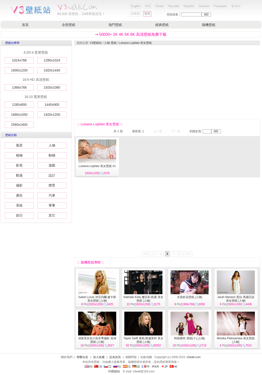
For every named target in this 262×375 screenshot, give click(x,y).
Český (159, 6)
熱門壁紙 (115, 25)
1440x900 (52, 104)
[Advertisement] (135, 82)
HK (173, 366)
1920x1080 (52, 87)
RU (117, 366)
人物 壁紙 (110, 43)
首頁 (25, 25)
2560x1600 (19, 125)
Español (189, 6)
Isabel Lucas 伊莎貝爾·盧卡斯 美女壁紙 (97, 298)
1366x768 (19, 87)
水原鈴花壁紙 (185, 297)
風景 (19, 145)
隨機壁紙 (208, 25)
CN (98, 366)
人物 (52, 145)
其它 (52, 215)
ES (127, 366)
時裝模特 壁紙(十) (185, 338)
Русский (173, 6)
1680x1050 (19, 115)
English (135, 6)
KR (155, 366)
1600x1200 (19, 70)
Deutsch (204, 6)
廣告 (19, 195)
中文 (148, 6)
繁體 (147, 13)
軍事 (52, 205)
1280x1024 (52, 60)
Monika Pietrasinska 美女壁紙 (236, 338)
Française (220, 6)
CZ (107, 366)
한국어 (235, 6)
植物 (19, 155)
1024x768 (19, 60)
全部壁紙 (68, 25)
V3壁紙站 (96, 43)
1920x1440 (52, 70)
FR (145, 366)
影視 (19, 165)
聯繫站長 (82, 357)
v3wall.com (193, 357)
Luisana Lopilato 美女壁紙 (135, 43)
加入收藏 (99, 357)
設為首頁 (115, 357)
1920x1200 (52, 115)
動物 (52, 155)
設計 (52, 175)
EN (88, 366)
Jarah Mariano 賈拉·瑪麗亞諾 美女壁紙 (235, 298)
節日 (19, 215)
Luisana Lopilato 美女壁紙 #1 (97, 166)
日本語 (135, 13)
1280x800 (19, 104)
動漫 (19, 175)
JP (164, 366)
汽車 (52, 195)
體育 (52, 185)
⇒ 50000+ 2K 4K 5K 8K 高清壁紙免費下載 (130, 34)
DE (136, 366)
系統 (19, 205)
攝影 (19, 185)
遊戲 (52, 165)
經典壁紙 (162, 25)
